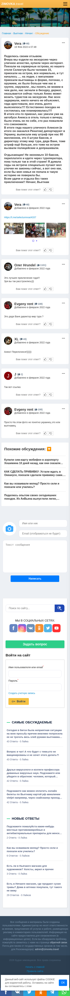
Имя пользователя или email (26, 667)
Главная (6, 33)
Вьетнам (18, 33)
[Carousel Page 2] (37, 241)
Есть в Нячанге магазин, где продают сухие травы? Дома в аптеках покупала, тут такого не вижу (34, 887)
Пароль (13, 680)
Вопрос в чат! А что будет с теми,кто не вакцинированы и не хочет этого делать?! (33, 753)
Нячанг (29, 33)
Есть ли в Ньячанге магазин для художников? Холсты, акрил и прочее (30, 868)
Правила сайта (35, 971)
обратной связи (58, 942)
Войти (18, 702)
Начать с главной (34, 967)
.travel (12, 4)
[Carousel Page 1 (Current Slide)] (33, 241)
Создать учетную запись (21, 693)
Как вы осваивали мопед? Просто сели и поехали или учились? (31, 485)
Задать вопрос (35, 644)
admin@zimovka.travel (47, 949)
